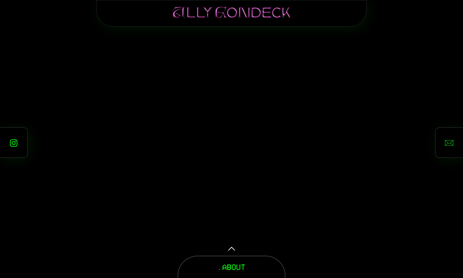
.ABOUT (231, 266)
